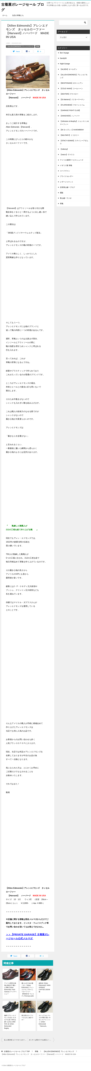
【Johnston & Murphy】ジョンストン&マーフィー (74, 122)
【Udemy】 (64, 149)
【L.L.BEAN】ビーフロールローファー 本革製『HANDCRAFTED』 (16, 1040)
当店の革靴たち (18, 15)
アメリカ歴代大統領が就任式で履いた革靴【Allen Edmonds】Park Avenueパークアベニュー (10, 988)
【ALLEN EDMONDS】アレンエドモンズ (20, 46)
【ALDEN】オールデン (68, 69)
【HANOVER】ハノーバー (70, 116)
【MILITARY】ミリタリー (69, 135)
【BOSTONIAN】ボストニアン (71, 83)
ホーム (4, 15)
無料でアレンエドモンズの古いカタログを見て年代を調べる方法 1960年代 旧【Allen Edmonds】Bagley (10, 1022)
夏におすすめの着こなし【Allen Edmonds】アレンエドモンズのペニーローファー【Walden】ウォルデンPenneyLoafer (28, 989)
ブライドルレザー (66, 176)
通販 (61, 193)
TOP (17, 1051)
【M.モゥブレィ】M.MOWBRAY (72, 130)
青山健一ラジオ (66, 198)
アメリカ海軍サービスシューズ (71, 160)
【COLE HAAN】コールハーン (71, 88)
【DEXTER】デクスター (69, 94)
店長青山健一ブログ (67, 187)
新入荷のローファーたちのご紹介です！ (27, 1018)
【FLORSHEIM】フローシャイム (72, 105)
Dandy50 (63, 58)
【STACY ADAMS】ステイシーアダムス (74, 142)
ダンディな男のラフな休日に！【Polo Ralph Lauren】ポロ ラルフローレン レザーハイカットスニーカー (41, 1040)
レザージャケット (66, 182)
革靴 (37, 46)
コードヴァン (65, 171)
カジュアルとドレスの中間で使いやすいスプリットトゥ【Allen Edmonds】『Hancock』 (44, 1021)
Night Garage (65, 64)
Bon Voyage (64, 53)
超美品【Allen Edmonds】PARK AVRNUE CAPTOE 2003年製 (44, 987)
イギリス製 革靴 (66, 165)
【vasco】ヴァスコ (67, 154)
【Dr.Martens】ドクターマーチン (72, 99)
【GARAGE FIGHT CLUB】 (70, 110)
